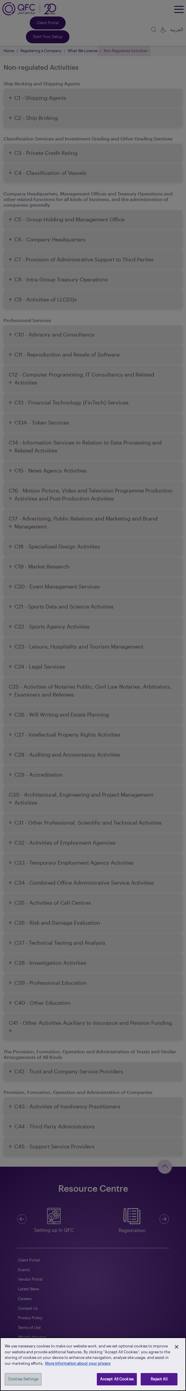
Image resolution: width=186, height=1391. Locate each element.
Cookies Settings (23, 1379)
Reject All (159, 1379)
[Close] (176, 1346)
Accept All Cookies (117, 1379)
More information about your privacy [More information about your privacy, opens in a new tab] (78, 1363)
